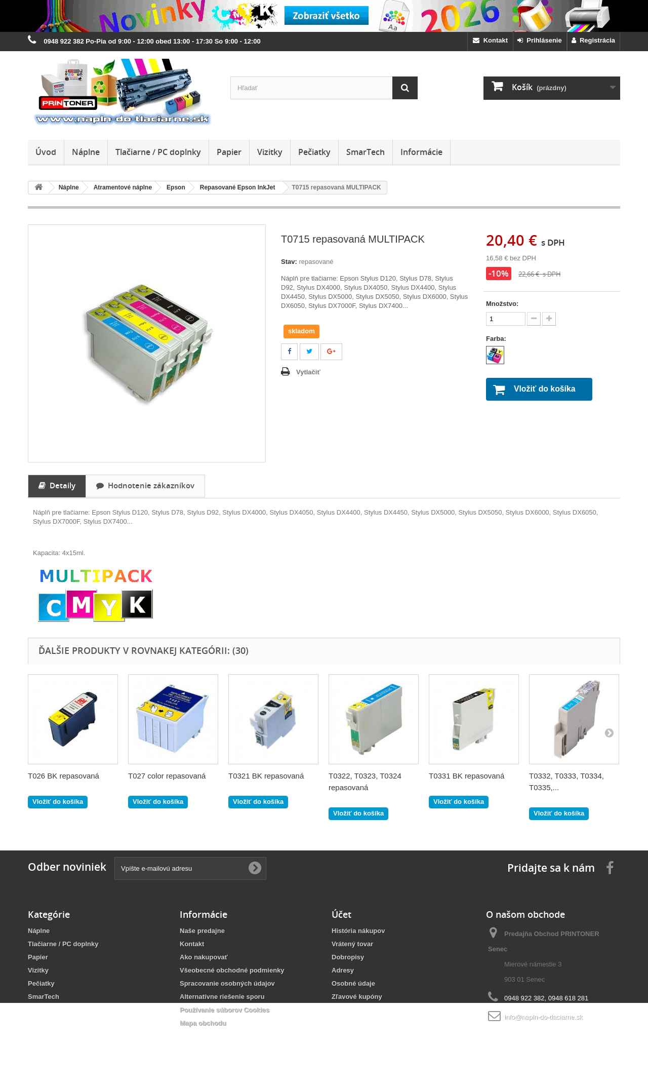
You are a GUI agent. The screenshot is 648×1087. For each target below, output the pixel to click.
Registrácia (593, 40)
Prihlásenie (539, 40)
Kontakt (490, 40)
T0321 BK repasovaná (266, 775)
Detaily (56, 485)
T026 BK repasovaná (63, 775)
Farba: (497, 338)
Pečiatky (314, 152)
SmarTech (365, 152)
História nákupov (358, 931)
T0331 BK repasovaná (466, 775)
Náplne (86, 152)
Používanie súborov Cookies (224, 1010)
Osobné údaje (353, 983)
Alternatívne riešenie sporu (222, 996)
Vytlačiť (308, 372)
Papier (229, 152)
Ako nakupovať (204, 957)
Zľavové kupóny (357, 996)
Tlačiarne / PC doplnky (158, 152)
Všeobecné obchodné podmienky (232, 970)
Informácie (421, 152)
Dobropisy (348, 957)
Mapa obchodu (203, 1023)
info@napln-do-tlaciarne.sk (543, 1017)
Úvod (45, 152)
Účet (341, 914)
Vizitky (269, 152)
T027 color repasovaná (167, 775)
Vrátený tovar (352, 944)
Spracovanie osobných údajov (227, 983)
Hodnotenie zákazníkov (145, 485)
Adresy (343, 970)
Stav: (289, 261)
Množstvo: (502, 303)
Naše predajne (202, 931)
